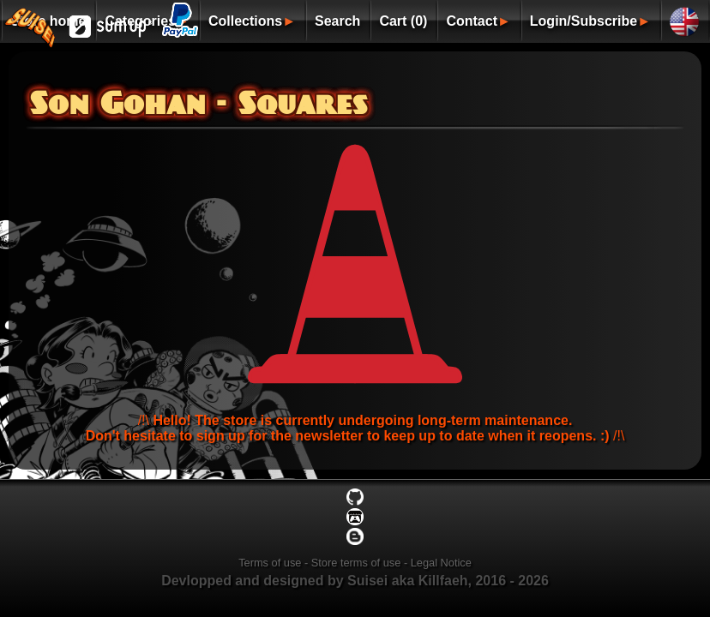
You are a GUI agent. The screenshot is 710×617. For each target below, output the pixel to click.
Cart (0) (403, 21)
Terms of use (269, 562)
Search (337, 21)
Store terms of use (356, 562)
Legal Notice (441, 562)
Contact (471, 21)
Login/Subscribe (583, 21)
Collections (245, 21)
